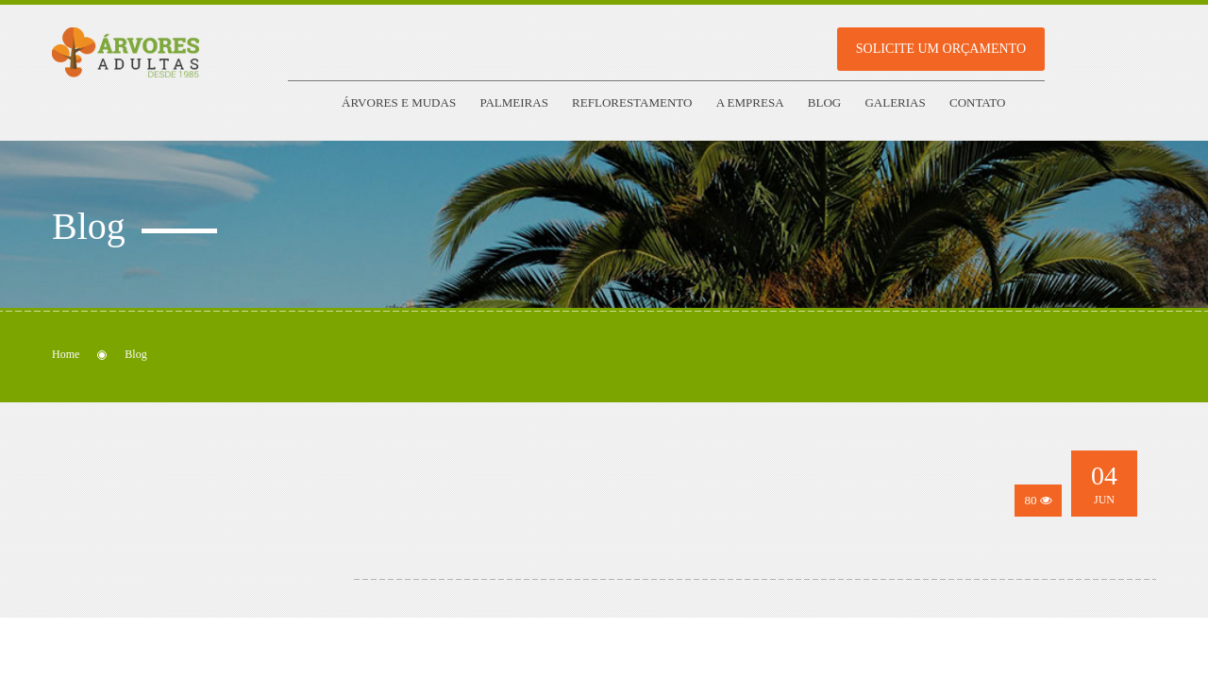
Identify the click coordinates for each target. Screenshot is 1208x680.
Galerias (894, 102)
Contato (977, 102)
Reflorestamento (632, 102)
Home (65, 354)
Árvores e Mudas (399, 102)
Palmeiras (513, 102)
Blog (824, 102)
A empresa (750, 102)
